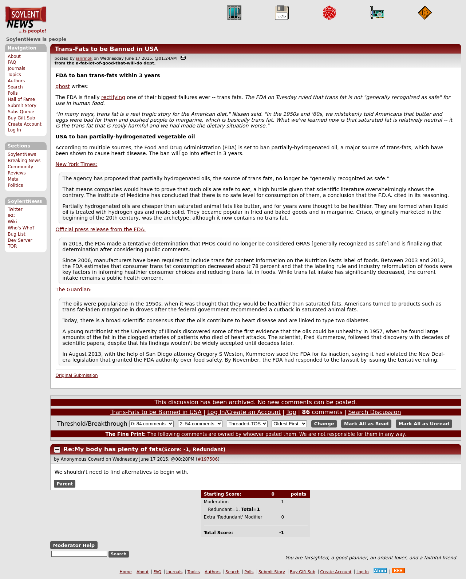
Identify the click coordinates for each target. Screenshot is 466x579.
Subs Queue (21, 111)
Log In (14, 130)
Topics (14, 74)
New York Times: (77, 164)
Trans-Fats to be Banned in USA (106, 49)
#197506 (207, 459)
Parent (64, 484)
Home (126, 572)
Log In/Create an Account (244, 412)
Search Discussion (374, 412)
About (14, 56)
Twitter (15, 209)
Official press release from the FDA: (101, 229)
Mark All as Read (366, 423)
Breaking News (24, 160)
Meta (13, 179)
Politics (15, 185)
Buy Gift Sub (21, 118)
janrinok (84, 58)
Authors (16, 80)
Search (15, 87)
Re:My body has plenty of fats (113, 449)
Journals (16, 68)
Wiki (12, 221)
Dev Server (20, 240)
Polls (12, 93)
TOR (12, 246)
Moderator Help (74, 545)
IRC (11, 215)
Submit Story (22, 105)
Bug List (16, 234)
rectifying (113, 97)
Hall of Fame (21, 99)
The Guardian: (74, 289)
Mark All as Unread (424, 423)
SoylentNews (26, 20)
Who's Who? (21, 228)
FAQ (12, 62)
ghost (63, 86)
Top (291, 412)
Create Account (25, 124)
